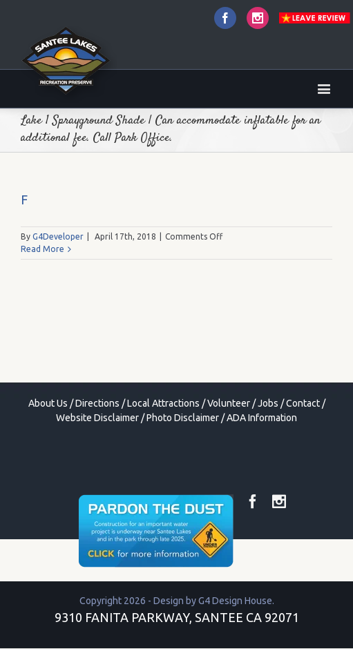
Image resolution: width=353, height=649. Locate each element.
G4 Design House (235, 600)
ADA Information (262, 417)
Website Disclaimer (97, 417)
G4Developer (58, 236)
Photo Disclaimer (182, 417)
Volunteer (228, 403)
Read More (42, 248)
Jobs (268, 403)
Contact (303, 403)
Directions (97, 403)
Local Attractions (163, 403)
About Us (48, 403)
